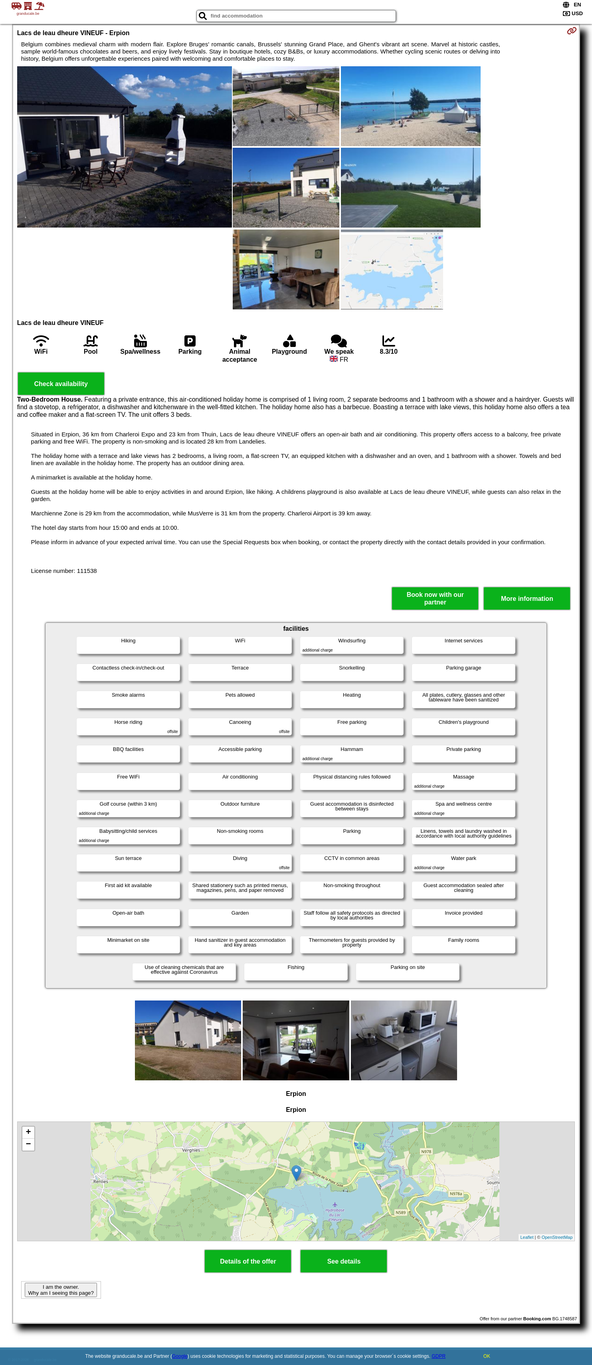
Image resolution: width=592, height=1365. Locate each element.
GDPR (438, 1356)
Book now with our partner (435, 598)
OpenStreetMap (557, 1237)
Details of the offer (248, 1261)
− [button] (28, 1145)
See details (344, 1261)
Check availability (61, 383)
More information (527, 598)
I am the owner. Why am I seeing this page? (60, 1290)
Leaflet (527, 1237)
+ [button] (28, 1133)
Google (180, 1356)
